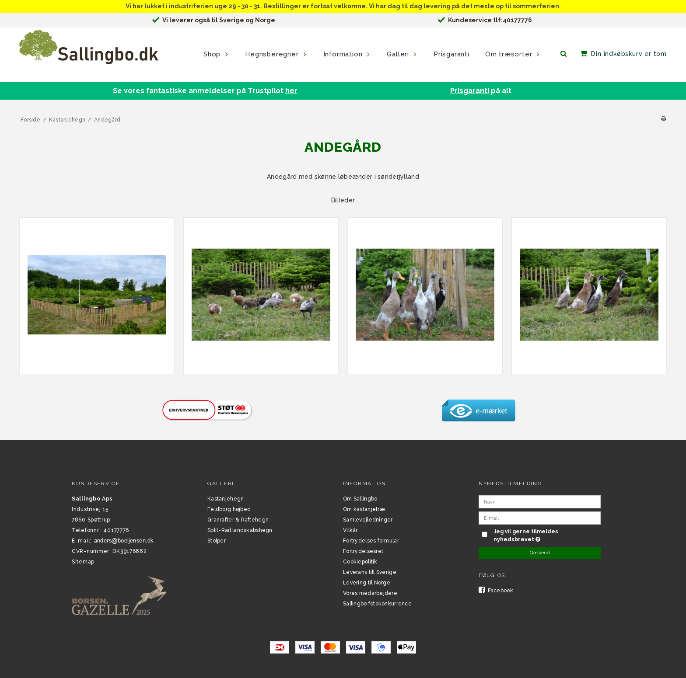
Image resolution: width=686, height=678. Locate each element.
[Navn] (540, 501)
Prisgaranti (469, 91)
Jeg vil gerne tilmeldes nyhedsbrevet (546, 535)
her (291, 91)
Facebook (496, 591)
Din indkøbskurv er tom (629, 53)
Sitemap (83, 562)
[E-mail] (540, 517)
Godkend (540, 552)
